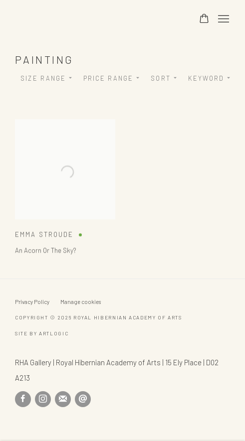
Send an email (83, 399)
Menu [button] (222, 19)
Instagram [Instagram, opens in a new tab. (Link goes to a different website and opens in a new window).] (43, 399)
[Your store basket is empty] (204, 19)
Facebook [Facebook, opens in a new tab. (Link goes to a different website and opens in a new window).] (23, 399)
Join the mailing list (63, 399)
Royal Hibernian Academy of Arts (96, 19)
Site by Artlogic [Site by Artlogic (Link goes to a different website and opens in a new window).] (41, 333)
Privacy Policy (32, 301)
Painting (44, 59)
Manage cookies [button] (80, 301)
